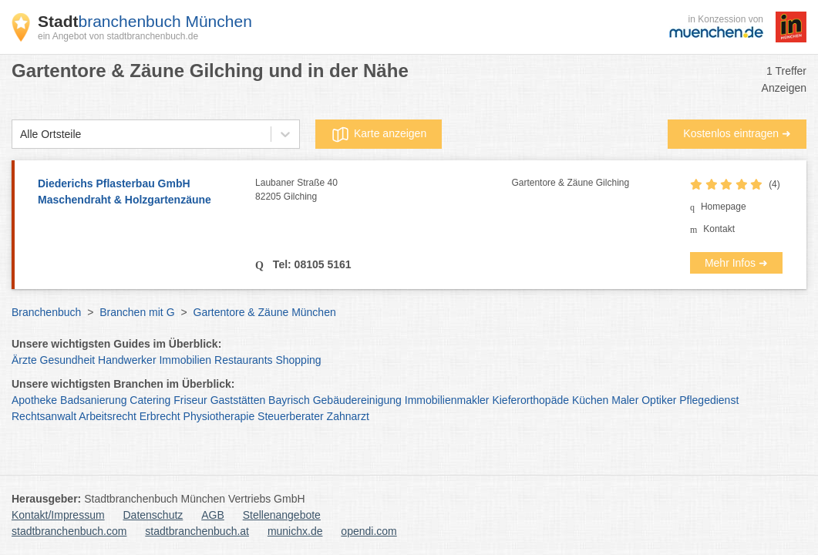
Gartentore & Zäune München (265, 312)
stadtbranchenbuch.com (69, 531)
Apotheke (34, 400)
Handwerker (127, 360)
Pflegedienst (709, 400)
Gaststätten (238, 400)
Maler (624, 400)
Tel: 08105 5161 (311, 264)
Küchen (590, 400)
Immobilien (185, 360)
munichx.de (295, 531)
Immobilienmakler (447, 400)
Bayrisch (289, 400)
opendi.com (368, 531)
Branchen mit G (136, 312)
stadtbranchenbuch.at (197, 531)
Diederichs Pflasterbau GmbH (139, 192)
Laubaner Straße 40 (383, 190)
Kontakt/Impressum (58, 515)
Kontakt (719, 229)
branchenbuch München (145, 21)
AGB (212, 515)
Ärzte (24, 360)
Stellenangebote (282, 515)
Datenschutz (153, 515)
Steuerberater (291, 416)
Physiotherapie (219, 416)
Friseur (190, 400)
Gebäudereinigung (357, 400)
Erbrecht (160, 416)
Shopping (298, 360)
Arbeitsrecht (107, 416)
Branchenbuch (46, 312)
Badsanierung (93, 400)
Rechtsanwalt (44, 416)
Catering (150, 400)
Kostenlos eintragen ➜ (737, 133)
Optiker (658, 400)
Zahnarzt (348, 416)
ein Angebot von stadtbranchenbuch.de (118, 36)
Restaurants (243, 360)
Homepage (723, 206)
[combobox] (20, 134)
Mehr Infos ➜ (736, 263)
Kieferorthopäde (530, 400)
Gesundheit (68, 360)
